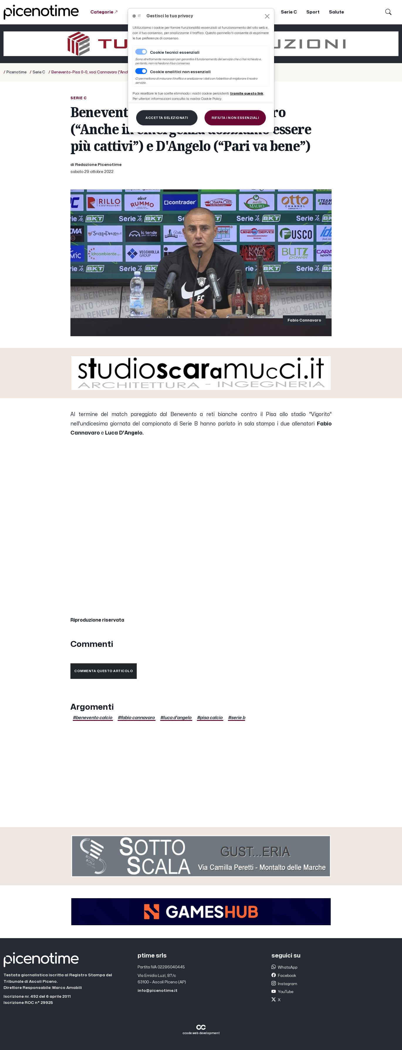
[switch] (141, 71)
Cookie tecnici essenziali (175, 52)
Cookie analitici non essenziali (180, 72)
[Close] (267, 16)
